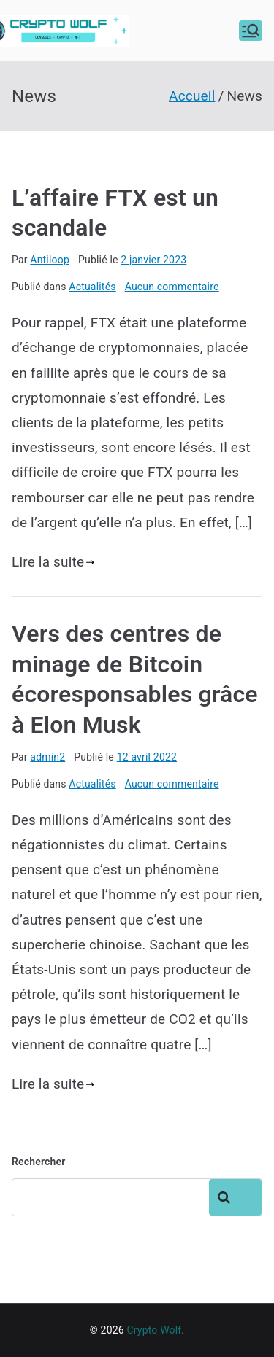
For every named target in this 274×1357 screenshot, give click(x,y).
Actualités (92, 286)
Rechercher (39, 1161)
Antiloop (49, 259)
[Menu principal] (250, 30)
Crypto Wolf (153, 1330)
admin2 (47, 757)
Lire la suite (53, 561)
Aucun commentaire (172, 286)
